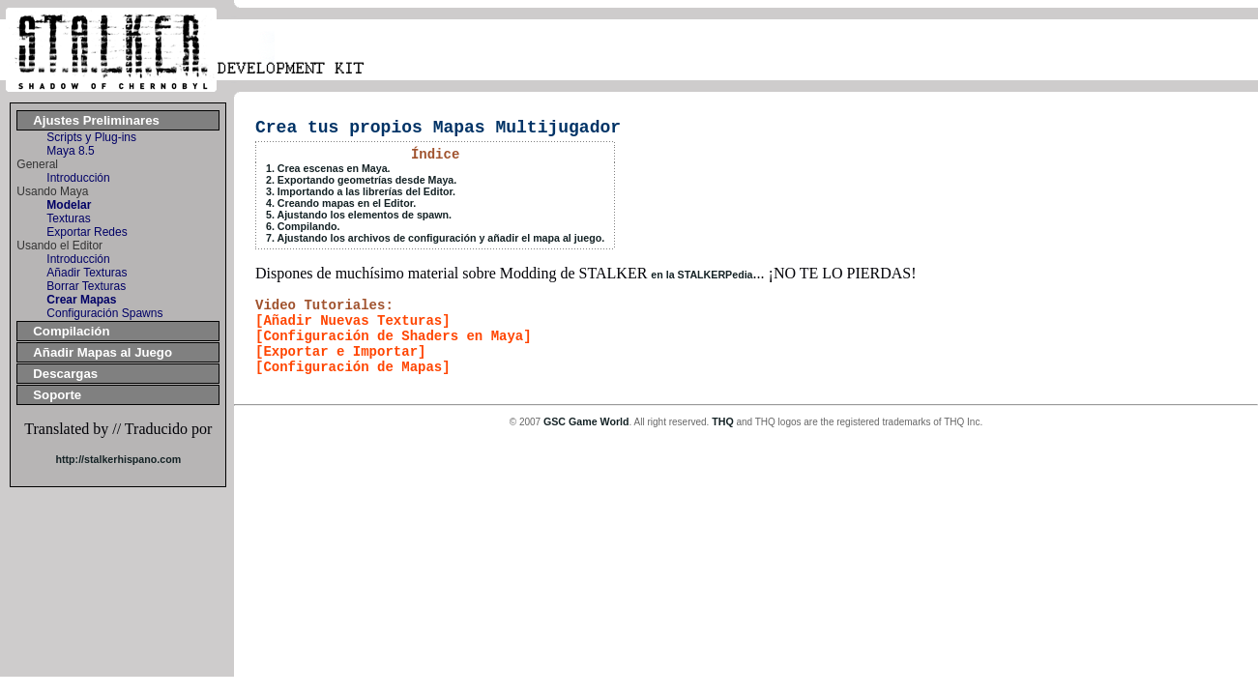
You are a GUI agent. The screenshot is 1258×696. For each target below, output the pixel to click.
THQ (723, 421)
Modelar (68, 205)
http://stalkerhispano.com (118, 459)
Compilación (71, 331)
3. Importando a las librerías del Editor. (360, 191)
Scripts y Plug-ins (91, 137)
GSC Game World (586, 421)
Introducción (77, 178)
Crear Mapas (81, 299)
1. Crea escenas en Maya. (328, 168)
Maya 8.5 (70, 151)
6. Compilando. (302, 226)
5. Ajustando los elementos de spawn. (359, 214)
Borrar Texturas (86, 286)
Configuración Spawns (104, 313)
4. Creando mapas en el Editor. (341, 203)
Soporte (57, 395)
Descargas (65, 373)
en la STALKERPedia (701, 274)
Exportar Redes (86, 232)
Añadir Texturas (86, 272)
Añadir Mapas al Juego (102, 352)
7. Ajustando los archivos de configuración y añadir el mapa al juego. (435, 238)
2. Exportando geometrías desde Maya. (361, 180)
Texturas (68, 218)
